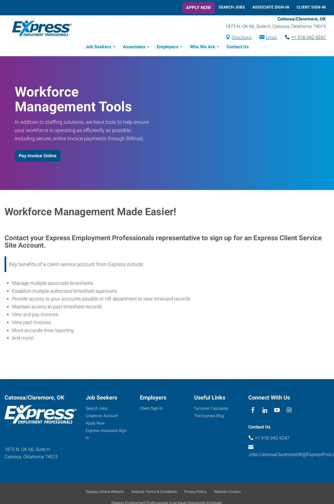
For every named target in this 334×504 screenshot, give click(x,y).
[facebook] (253, 411)
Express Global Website (105, 492)
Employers (167, 47)
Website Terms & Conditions (154, 492)
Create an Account (102, 416)
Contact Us (237, 47)
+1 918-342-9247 (308, 38)
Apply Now (198, 7)
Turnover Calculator (211, 409)
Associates (134, 47)
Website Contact (227, 492)
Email (271, 38)
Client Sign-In (311, 7)
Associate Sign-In (270, 7)
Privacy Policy (195, 492)
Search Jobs (232, 7)
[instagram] (289, 411)
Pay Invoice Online (37, 156)
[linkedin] (265, 411)
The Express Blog (209, 416)
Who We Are (202, 47)
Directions (242, 38)
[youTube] (277, 411)
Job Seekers (98, 47)
